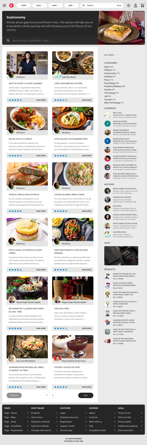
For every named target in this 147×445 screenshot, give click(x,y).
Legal (121, 408)
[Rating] (23, 100)
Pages (7, 408)
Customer (65, 408)
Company (93, 408)
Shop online (37, 408)
